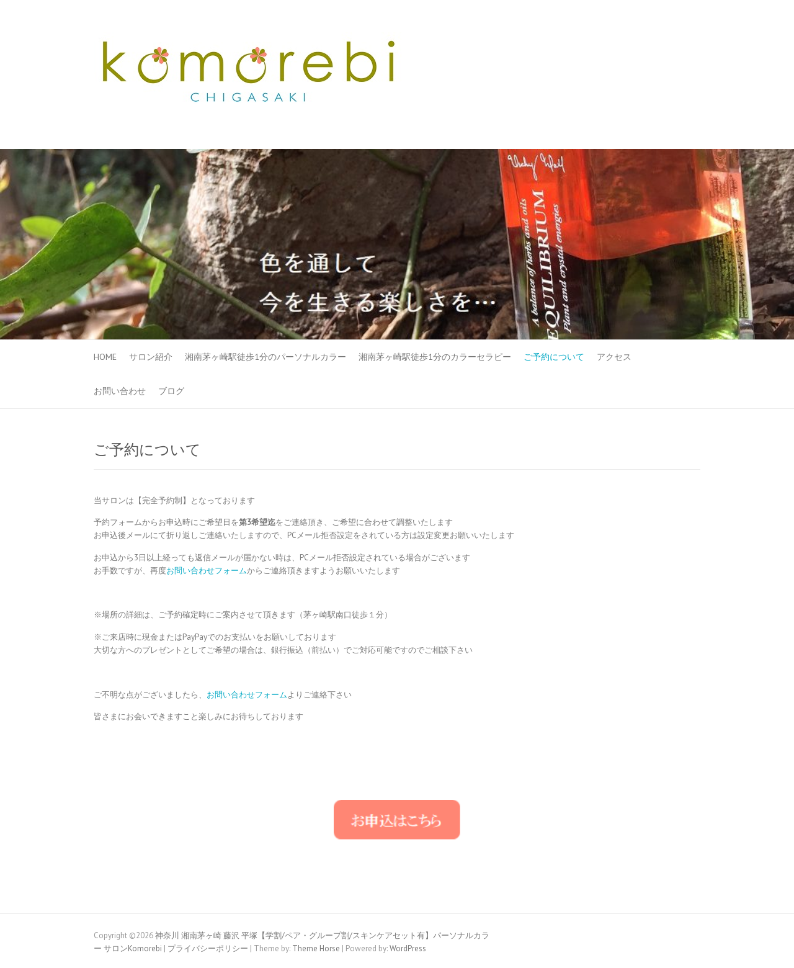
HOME (105, 356)
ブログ (171, 391)
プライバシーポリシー (207, 948)
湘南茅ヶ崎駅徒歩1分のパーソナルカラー (265, 356)
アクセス (614, 356)
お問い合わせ (120, 391)
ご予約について (554, 356)
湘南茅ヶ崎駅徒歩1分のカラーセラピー (435, 356)
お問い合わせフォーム (206, 570)
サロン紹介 (150, 356)
